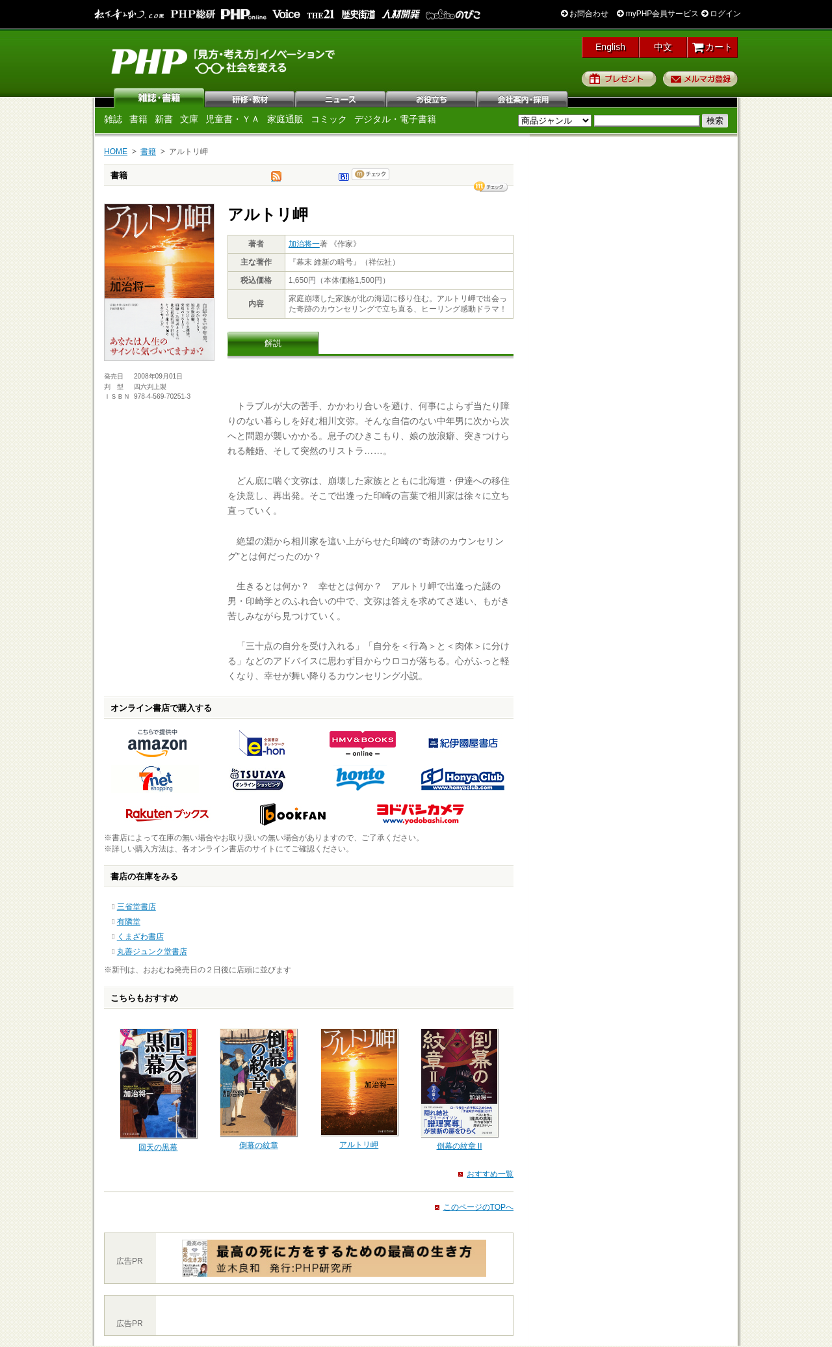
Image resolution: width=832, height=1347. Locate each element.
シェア (491, 186)
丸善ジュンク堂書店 (152, 951)
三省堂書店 (136, 906)
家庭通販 (285, 119)
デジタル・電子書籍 (395, 119)
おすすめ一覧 (490, 1174)
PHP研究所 (224, 60)
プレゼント (619, 79)
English (610, 47)
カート (712, 47)
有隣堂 (128, 921)
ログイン (721, 13)
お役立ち (432, 97)
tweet (276, 179)
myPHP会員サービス (658, 13)
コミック (329, 119)
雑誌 (159, 97)
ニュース (341, 97)
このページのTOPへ (478, 1207)
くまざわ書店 (140, 936)
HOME (115, 151)
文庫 (189, 119)
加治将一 (304, 243)
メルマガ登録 (700, 79)
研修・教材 (250, 97)
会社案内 (523, 97)
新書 (164, 119)
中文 (663, 47)
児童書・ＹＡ (232, 119)
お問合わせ (584, 13)
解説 (273, 343)
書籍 (138, 119)
